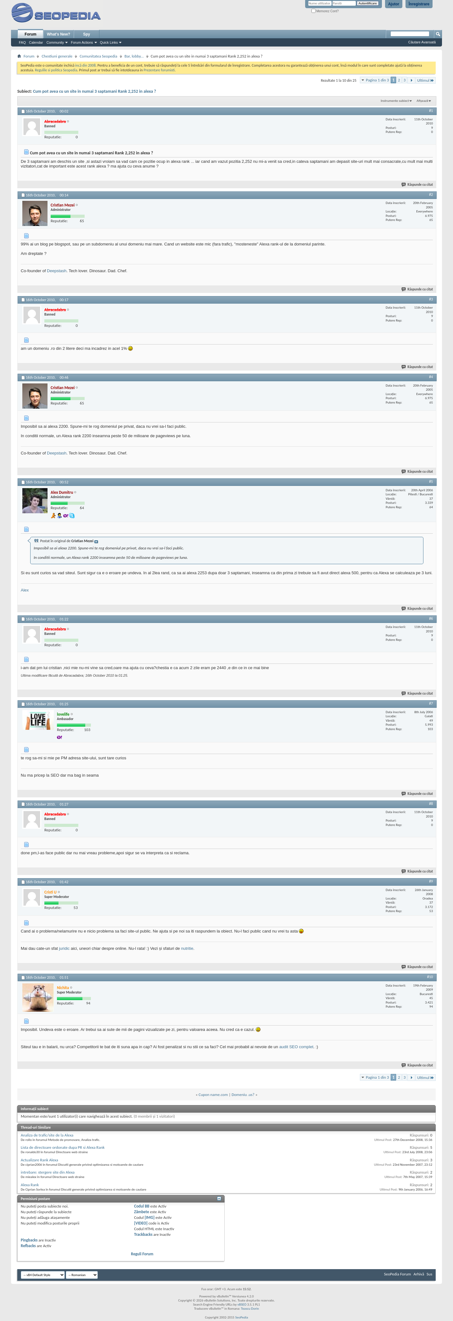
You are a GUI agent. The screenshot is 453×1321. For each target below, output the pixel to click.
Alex (25, 590)
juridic (64, 948)
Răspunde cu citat (417, 185)
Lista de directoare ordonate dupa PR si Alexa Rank (62, 1147)
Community (55, 42)
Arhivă (418, 1274)
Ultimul (425, 80)
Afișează (422, 101)
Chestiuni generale (57, 56)
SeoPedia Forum (397, 1274)
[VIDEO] (141, 1223)
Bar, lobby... (134, 56)
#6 (431, 618)
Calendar (36, 42)
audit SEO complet (296, 1046)
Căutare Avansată (422, 42)
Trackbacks (143, 1234)
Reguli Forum (142, 1254)
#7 (431, 703)
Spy (86, 34)
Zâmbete (141, 1211)
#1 (431, 110)
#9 (431, 881)
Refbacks (28, 1245)
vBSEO (242, 1304)
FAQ (22, 42)
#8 (431, 803)
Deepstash (56, 270)
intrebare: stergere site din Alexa (48, 1172)
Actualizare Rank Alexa (39, 1160)
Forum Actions (82, 42)
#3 (431, 299)
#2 (431, 194)
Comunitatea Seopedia (98, 56)
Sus (429, 1274)
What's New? (58, 34)
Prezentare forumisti (159, 70)
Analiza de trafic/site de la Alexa (47, 1135)
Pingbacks (29, 1240)
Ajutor (393, 4)
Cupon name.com (213, 1094)
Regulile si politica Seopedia (56, 70)
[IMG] (150, 1217)
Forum (30, 34)
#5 (431, 481)
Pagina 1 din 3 (377, 80)
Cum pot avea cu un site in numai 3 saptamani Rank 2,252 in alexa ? (94, 91)
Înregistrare (419, 4)
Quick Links (109, 42)
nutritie (187, 948)
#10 (430, 977)
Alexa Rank (30, 1184)
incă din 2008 (85, 65)
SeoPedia (241, 1317)
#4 (431, 377)
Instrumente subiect (395, 101)
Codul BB (141, 1206)
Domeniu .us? (243, 1094)
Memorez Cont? (325, 11)
